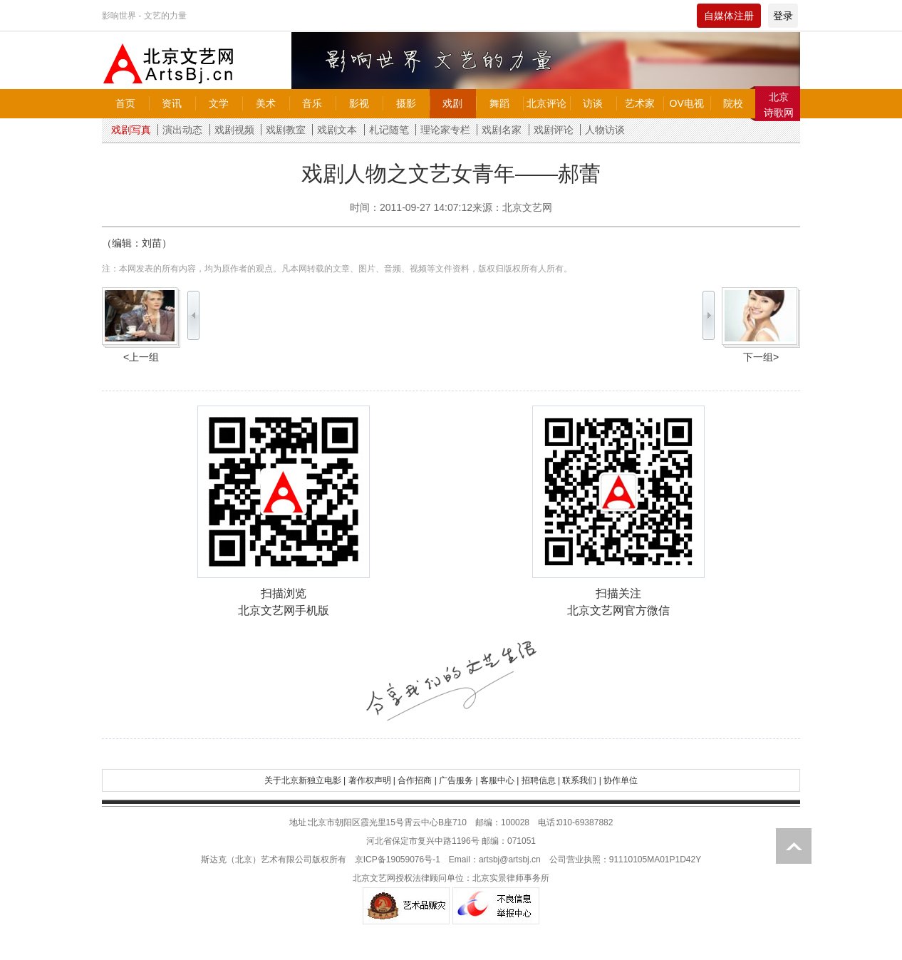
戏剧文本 (337, 129)
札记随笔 (389, 129)
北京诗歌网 (779, 104)
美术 (266, 103)
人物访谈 (605, 129)
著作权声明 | (371, 780)
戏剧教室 (286, 129)
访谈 (593, 103)
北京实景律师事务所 (510, 878)
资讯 (172, 103)
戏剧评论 (554, 129)
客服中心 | (499, 780)
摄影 (406, 103)
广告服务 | (458, 780)
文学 (219, 103)
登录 (783, 15)
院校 (733, 103)
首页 (125, 103)
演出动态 (182, 129)
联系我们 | (581, 780)
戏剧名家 (502, 129)
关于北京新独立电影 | (305, 780)
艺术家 (640, 103)
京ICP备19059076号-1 (397, 859)
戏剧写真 (131, 129)
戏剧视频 (234, 129)
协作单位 (620, 780)
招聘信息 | (541, 780)
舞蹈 (499, 103)
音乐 (312, 103)
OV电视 (687, 103)
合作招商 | (417, 780)
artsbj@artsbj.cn (510, 859)
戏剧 (452, 103)
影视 (359, 103)
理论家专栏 (445, 129)
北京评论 (546, 103)
